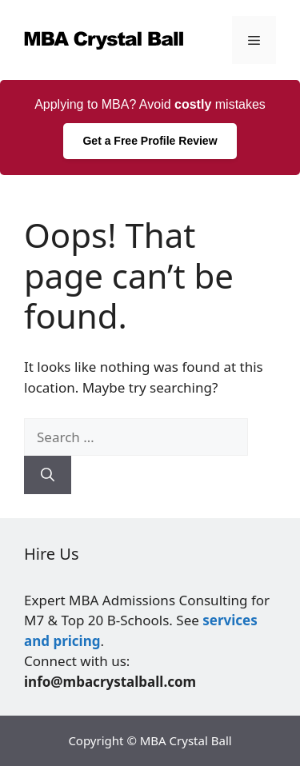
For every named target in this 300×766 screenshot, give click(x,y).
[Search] (47, 475)
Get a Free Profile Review (149, 140)
